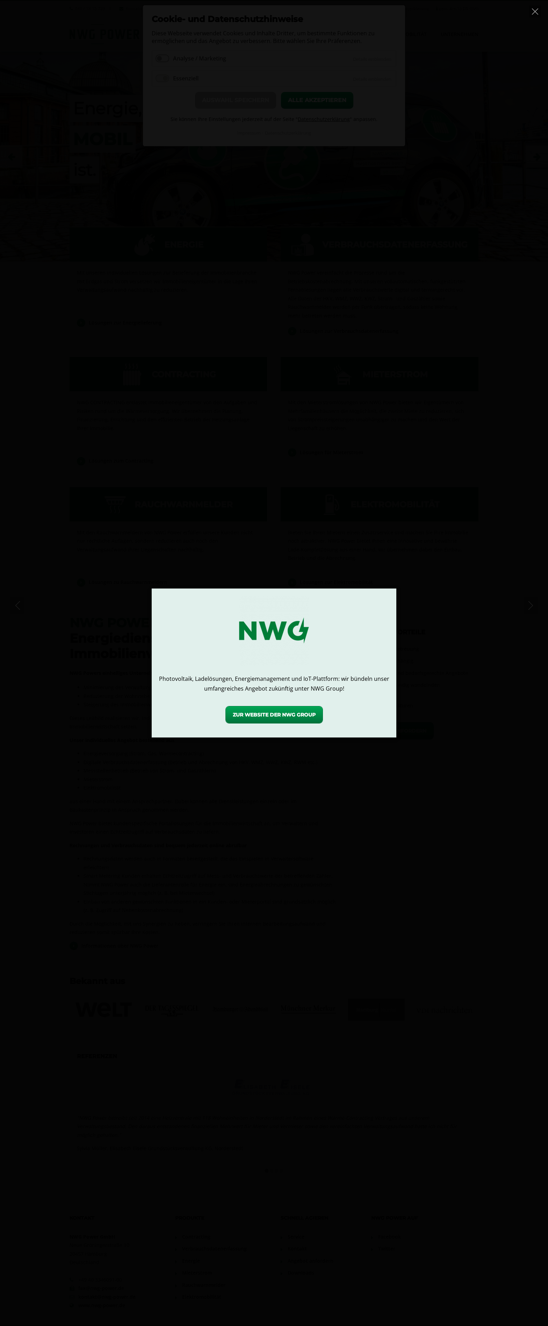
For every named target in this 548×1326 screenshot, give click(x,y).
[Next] (531, 605)
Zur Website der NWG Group (274, 715)
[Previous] (17, 605)
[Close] (535, 11)
